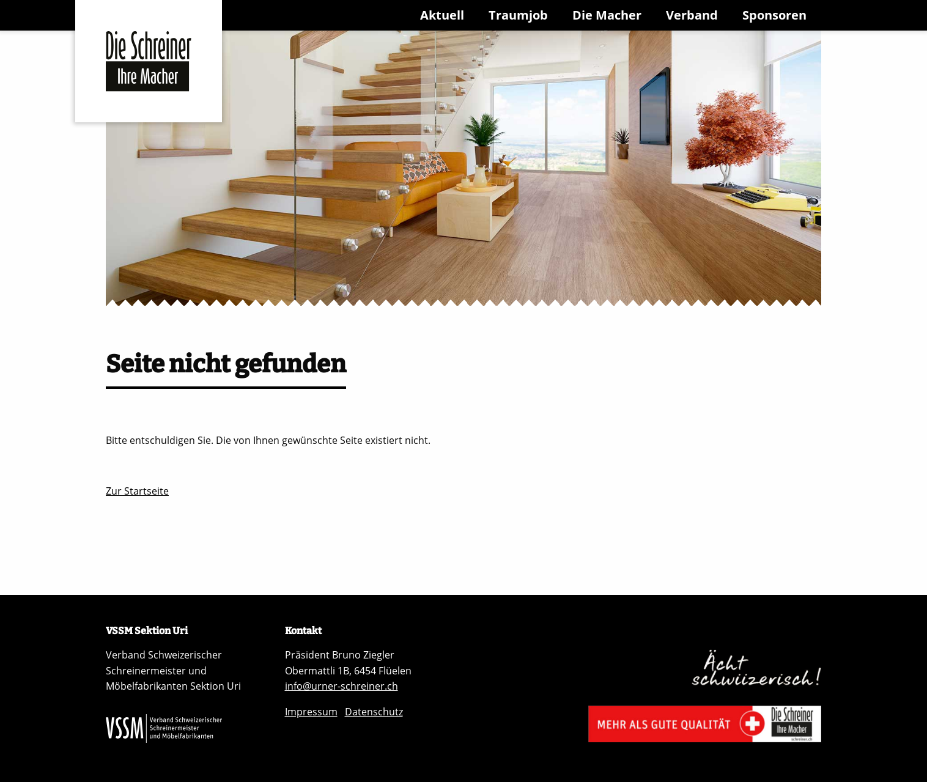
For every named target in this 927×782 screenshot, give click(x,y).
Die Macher (606, 15)
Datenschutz (374, 711)
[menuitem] (444, 15)
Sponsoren (774, 15)
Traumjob (518, 15)
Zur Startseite (137, 491)
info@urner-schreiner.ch (341, 686)
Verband (692, 15)
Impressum (311, 711)
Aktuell (442, 15)
